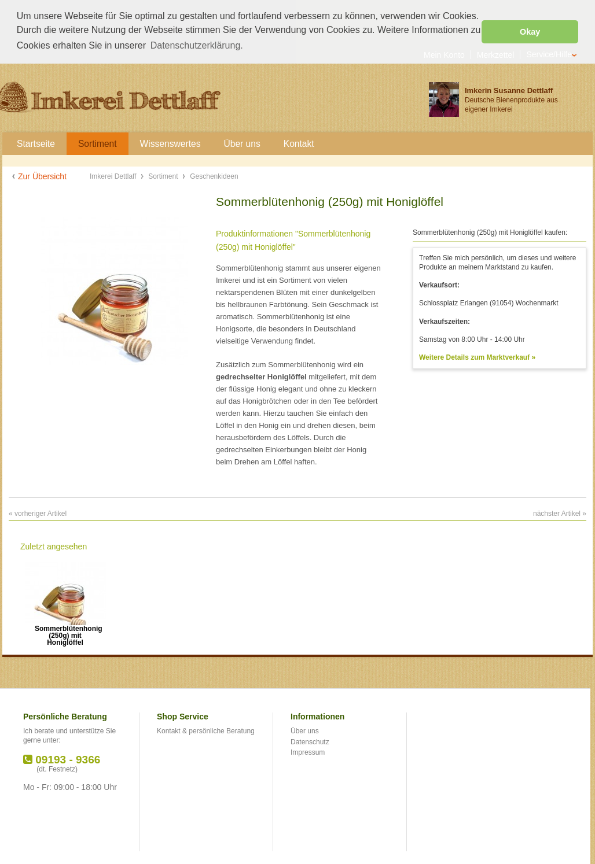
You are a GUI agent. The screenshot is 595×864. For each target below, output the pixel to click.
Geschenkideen (214, 175)
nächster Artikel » (559, 512)
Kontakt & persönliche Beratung (206, 730)
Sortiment (164, 175)
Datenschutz (310, 741)
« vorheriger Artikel (38, 512)
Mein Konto (444, 53)
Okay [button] (530, 31)
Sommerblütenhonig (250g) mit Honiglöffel (65, 631)
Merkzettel (496, 53)
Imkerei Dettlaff (114, 175)
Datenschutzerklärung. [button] (196, 45)
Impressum (308, 752)
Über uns (305, 730)
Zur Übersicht (42, 175)
